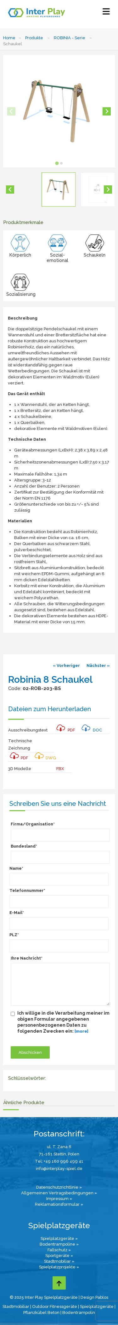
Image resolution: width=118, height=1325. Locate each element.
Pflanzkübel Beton (41, 1312)
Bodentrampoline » (59, 1244)
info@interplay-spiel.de (59, 1168)
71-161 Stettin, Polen (59, 1154)
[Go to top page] (59, 1283)
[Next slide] (107, 111)
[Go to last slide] (10, 189)
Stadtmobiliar (16, 1306)
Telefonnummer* (27, 890)
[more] (81, 1031)
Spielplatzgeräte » (59, 1238)
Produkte (34, 37)
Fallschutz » (59, 1249)
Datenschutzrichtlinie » (59, 1187)
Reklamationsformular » (59, 1204)
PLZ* (14, 934)
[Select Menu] (106, 12)
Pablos (101, 1297)
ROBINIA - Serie (69, 37)
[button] (59, 189)
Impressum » (59, 1198)
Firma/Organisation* (33, 824)
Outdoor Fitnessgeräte (54, 1306)
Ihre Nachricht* (26, 958)
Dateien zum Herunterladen (49, 709)
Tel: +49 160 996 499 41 (59, 1161)
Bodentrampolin (78, 1312)
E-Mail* (16, 912)
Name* (16, 868)
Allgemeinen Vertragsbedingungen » (59, 1193)
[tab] (57, 163)
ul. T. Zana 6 (59, 1146)
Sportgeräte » (59, 1255)
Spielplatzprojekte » (59, 1267)
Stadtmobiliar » (59, 1261)
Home (9, 37)
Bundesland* (24, 846)
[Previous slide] (11, 111)
